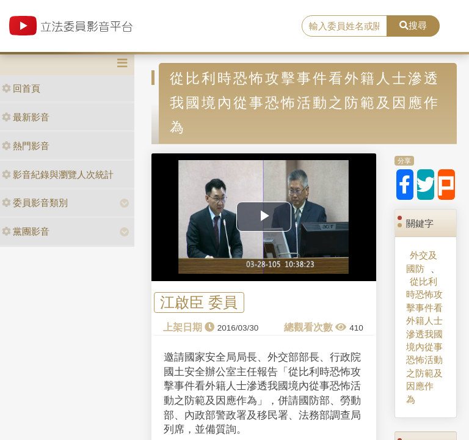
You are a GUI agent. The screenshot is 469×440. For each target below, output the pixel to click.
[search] (344, 26)
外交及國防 (421, 261)
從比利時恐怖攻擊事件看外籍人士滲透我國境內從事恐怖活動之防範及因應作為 (424, 340)
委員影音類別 (35, 202)
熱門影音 (25, 146)
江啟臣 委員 (199, 303)
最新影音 (25, 117)
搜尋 (413, 25)
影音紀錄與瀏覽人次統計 (58, 174)
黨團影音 (25, 231)
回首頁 (21, 88)
